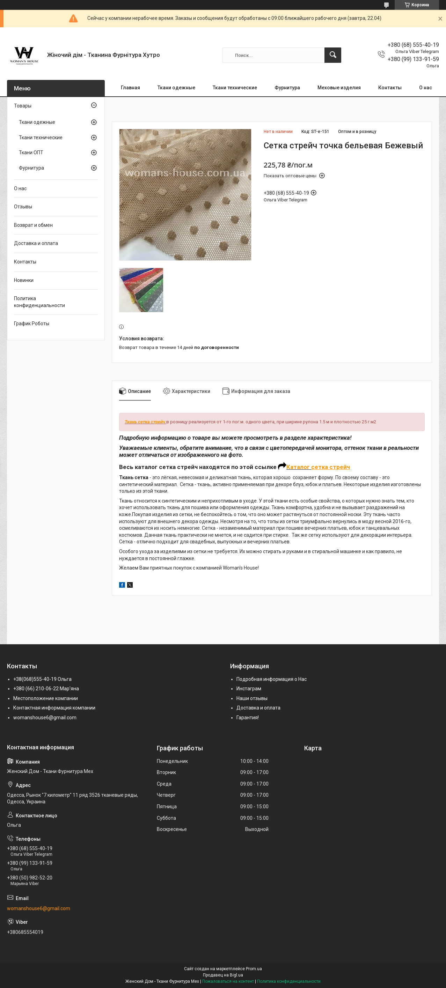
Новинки (24, 280)
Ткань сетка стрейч (145, 421)
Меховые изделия (339, 87)
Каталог (298, 466)
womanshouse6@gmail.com (44, 717)
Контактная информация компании (54, 708)
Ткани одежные (176, 87)
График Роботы (31, 323)
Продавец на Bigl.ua (223, 975)
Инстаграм (248, 688)
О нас (425, 87)
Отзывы (23, 206)
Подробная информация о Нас (271, 679)
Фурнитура (287, 87)
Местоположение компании (45, 698)
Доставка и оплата (36, 243)
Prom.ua (254, 968)
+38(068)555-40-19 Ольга (42, 679)
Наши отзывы (252, 698)
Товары (22, 106)
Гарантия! (247, 717)
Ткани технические (235, 87)
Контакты (390, 87)
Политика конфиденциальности (39, 302)
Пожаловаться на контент (228, 981)
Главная (130, 87)
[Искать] (332, 55)
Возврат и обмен (33, 225)
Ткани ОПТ (31, 152)
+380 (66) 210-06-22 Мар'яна (46, 688)
